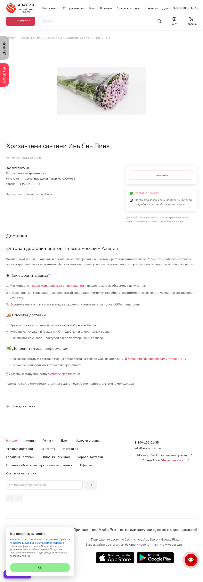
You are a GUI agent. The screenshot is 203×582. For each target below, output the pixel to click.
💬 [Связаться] (191, 560)
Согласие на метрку (21, 473)
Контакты (48, 449)
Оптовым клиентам (56, 457)
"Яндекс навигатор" (174, 460)
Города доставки (90, 457)
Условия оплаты (88, 440)
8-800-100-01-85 (185, 8)
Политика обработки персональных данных (39, 465)
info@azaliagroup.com (149, 448)
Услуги (48, 440)
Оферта (86, 465)
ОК (40, 567)
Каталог (12, 440)
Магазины (70, 449)
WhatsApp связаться (65, 374)
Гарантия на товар (20, 457)
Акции (31, 440)
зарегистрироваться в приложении (58, 286)
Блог (64, 440)
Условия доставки (19, 449)
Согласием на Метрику (49, 543)
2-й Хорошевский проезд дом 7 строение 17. (155, 359)
